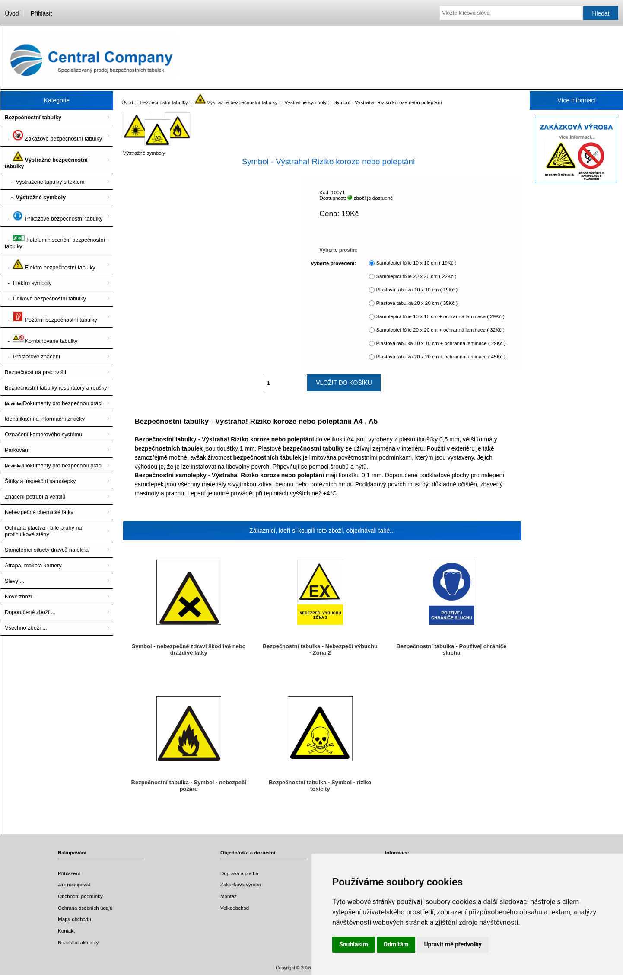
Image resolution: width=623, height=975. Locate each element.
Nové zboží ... (21, 596)
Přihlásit (41, 13)
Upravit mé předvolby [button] (452, 944)
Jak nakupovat (74, 884)
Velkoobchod (234, 908)
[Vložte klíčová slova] (511, 13)
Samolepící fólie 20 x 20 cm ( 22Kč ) (416, 276)
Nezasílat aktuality (78, 942)
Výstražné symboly (306, 102)
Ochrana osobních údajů (85, 908)
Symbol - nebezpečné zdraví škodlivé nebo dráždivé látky (189, 649)
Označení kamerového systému (43, 434)
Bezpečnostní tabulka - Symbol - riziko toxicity (320, 785)
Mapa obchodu (74, 919)
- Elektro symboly (28, 283)
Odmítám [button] (396, 944)
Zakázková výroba (240, 884)
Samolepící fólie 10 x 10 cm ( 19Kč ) (416, 263)
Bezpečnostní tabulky (164, 102)
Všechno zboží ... (26, 627)
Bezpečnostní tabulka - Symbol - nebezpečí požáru (188, 785)
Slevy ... (14, 581)
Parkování (17, 450)
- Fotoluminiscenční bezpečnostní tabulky (55, 240)
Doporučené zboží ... (30, 612)
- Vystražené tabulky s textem (44, 182)
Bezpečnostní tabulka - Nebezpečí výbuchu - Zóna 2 (320, 649)
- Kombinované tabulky (41, 338)
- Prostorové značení (32, 356)
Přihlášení (69, 873)
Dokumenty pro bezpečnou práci (53, 403)
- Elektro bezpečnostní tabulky (50, 265)
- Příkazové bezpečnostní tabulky (53, 216)
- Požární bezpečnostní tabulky (51, 317)
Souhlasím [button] (353, 944)
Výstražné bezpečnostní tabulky (236, 102)
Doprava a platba (239, 873)
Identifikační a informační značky (45, 419)
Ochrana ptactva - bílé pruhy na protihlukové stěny (43, 530)
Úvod (12, 13)
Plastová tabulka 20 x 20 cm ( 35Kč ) (417, 303)
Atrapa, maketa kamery (33, 565)
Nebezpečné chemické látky (39, 512)
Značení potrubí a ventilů (35, 496)
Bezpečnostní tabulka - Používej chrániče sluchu (451, 649)
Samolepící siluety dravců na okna (47, 550)
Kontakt (66, 930)
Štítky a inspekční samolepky (40, 481)
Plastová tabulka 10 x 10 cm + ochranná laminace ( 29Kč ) (440, 343)
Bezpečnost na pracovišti (35, 372)
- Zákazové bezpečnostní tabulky (53, 136)
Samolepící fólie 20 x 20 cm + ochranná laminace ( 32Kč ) (440, 330)
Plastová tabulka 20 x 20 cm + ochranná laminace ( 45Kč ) (440, 357)
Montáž (228, 896)
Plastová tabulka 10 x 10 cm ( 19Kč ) (417, 290)
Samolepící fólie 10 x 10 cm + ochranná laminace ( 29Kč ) (440, 317)
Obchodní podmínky (80, 896)
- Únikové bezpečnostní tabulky (45, 298)
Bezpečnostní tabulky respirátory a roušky (56, 387)
